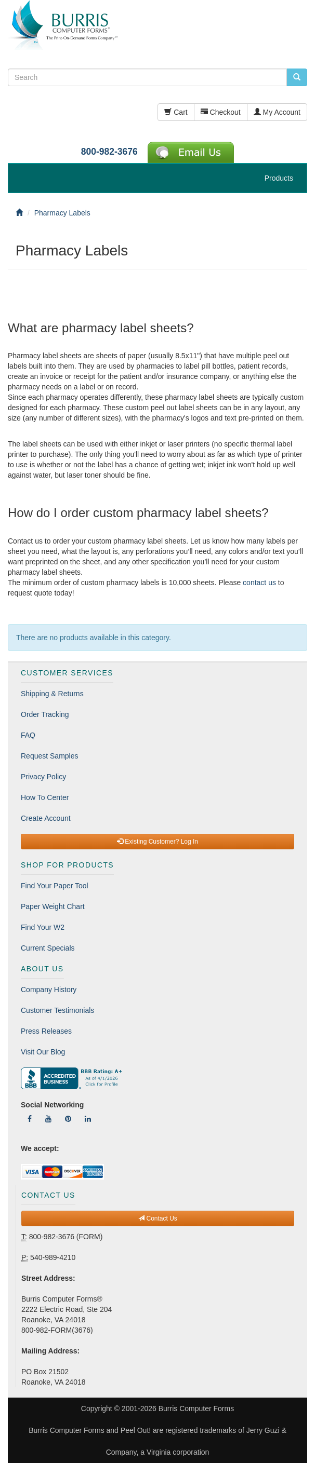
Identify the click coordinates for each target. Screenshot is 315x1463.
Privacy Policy (43, 777)
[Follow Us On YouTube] (48, 1119)
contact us (259, 582)
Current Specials (48, 948)
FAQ (28, 735)
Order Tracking (45, 714)
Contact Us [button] (157, 1218)
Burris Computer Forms (196, 1408)
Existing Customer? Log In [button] (157, 841)
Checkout (221, 112)
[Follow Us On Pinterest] (68, 1119)
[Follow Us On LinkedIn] (88, 1119)
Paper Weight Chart (53, 906)
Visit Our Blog (43, 1052)
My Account (277, 112)
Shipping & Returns (52, 693)
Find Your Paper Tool (54, 886)
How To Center (45, 797)
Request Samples (49, 756)
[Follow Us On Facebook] (29, 1119)
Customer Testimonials (57, 1010)
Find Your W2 (42, 927)
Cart (175, 112)
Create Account (46, 818)
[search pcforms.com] (296, 77)
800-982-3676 (109, 151)
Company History (48, 989)
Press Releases (46, 1031)
